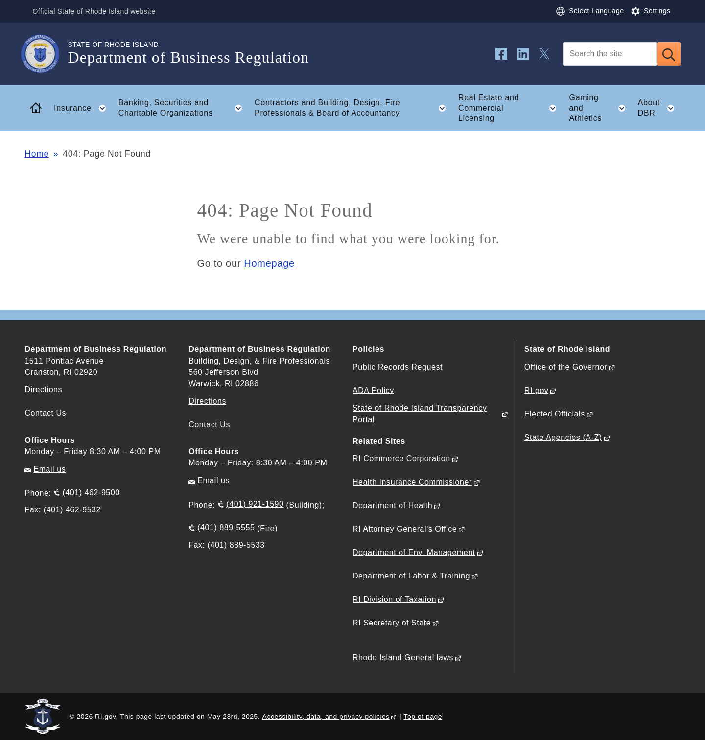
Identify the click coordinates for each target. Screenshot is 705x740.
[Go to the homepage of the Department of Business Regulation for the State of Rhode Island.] (46, 53)
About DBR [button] (659, 108)
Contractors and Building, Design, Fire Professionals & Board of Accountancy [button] (353, 108)
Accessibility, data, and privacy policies (326, 716)
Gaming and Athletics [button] (600, 107)
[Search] (610, 54)
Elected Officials (554, 414)
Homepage (269, 263)
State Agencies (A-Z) (563, 437)
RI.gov (536, 390)
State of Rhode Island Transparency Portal (419, 413)
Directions (207, 401)
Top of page (423, 716)
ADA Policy (373, 390)
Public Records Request (397, 367)
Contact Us (45, 413)
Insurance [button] (83, 108)
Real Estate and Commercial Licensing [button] (510, 107)
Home (36, 154)
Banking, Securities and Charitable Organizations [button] (183, 108)
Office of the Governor (565, 367)
